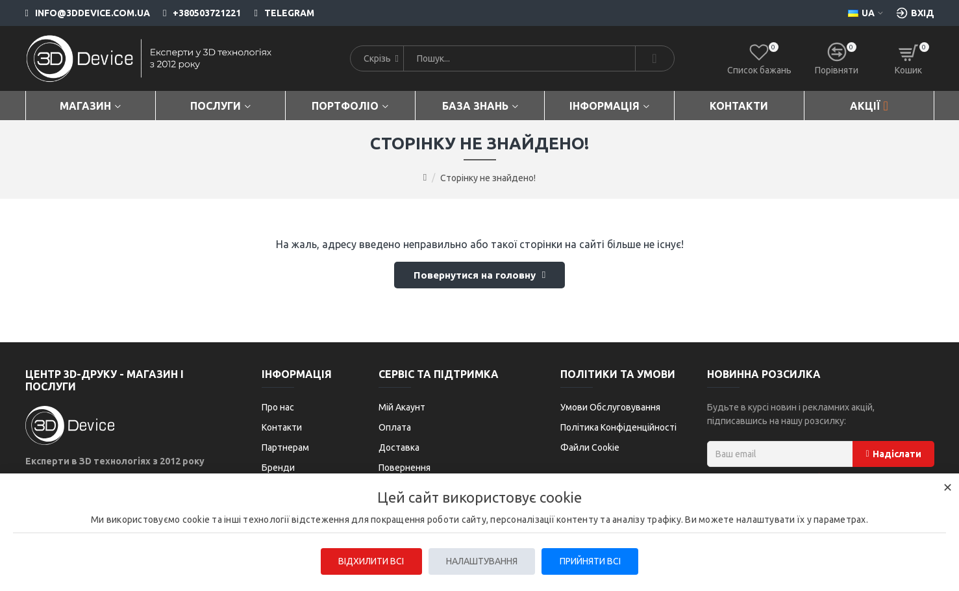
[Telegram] (277, 13)
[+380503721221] (195, 13)
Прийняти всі (593, 561)
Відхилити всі (368, 561)
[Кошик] (908, 58)
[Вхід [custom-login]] (915, 13)
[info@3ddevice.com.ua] (87, 13)
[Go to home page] (425, 177)
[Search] (654, 58)
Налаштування (481, 561)
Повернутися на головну (474, 277)
